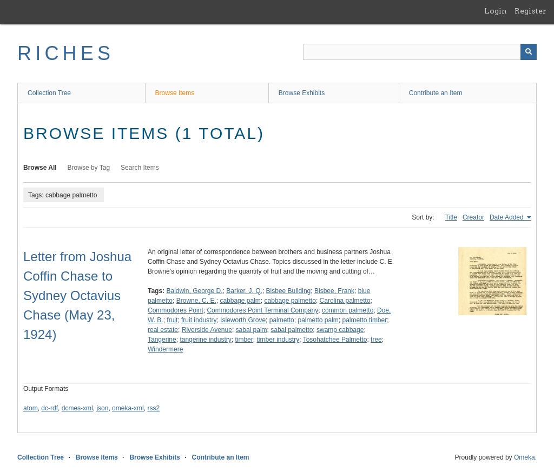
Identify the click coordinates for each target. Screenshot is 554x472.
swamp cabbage (340, 330)
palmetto (281, 320)
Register (530, 10)
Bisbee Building (288, 291)
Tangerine (162, 339)
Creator (473, 217)
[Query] (420, 52)
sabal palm (251, 330)
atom (30, 408)
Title (451, 217)
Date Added (507, 217)
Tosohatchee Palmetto (335, 339)
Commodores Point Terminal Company (262, 310)
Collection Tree (49, 93)
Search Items (140, 167)
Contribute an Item (436, 93)
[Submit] (528, 52)
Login (495, 10)
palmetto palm (318, 320)
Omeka (524, 457)
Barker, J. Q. (244, 291)
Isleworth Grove (243, 320)
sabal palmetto (292, 330)
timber (244, 339)
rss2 (153, 408)
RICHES (65, 53)
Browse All (40, 167)
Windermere (165, 349)
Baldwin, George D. (194, 291)
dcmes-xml (77, 408)
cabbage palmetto (289, 300)
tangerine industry (205, 339)
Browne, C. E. (196, 300)
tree (376, 339)
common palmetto (347, 310)
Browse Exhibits (302, 93)
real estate (163, 330)
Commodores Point (175, 310)
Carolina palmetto (345, 300)
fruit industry (198, 320)
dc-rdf (49, 408)
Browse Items (175, 93)
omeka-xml (128, 408)
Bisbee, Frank (334, 291)
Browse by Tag (89, 167)
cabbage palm (240, 300)
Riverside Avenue (207, 330)
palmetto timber (364, 320)
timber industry (277, 339)
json (102, 408)
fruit (172, 320)
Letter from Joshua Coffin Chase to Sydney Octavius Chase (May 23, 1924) (77, 295)
